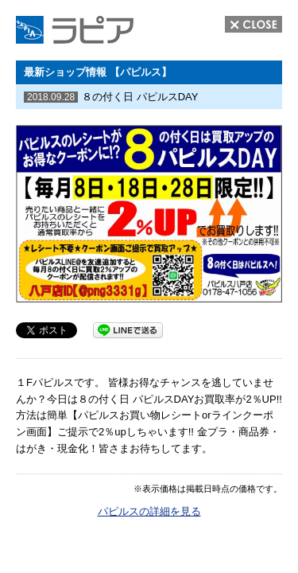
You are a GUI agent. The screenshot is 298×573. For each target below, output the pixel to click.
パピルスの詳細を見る (149, 511)
